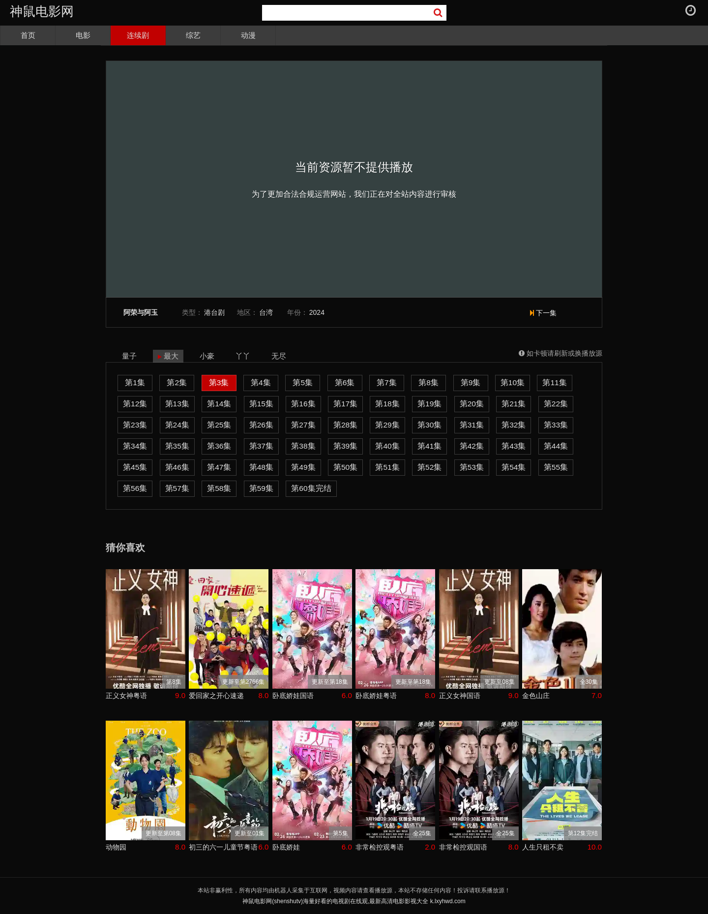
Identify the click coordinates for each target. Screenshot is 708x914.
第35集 (177, 446)
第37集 (261, 446)
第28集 (345, 425)
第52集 (429, 467)
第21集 (514, 403)
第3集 (219, 382)
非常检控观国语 (463, 847)
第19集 (429, 403)
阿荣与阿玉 (140, 312)
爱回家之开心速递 (216, 696)
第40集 (387, 446)
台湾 (266, 312)
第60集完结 (311, 488)
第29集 (387, 425)
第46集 (177, 467)
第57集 (177, 488)
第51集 (387, 467)
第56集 (135, 488)
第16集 (303, 403)
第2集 (177, 382)
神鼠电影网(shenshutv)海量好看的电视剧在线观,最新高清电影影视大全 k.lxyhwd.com (353, 901)
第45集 (135, 467)
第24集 (177, 425)
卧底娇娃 (286, 847)
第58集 (219, 488)
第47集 (219, 467)
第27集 (303, 425)
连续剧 (138, 35)
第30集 (429, 425)
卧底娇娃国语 (293, 696)
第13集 (177, 403)
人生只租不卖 (542, 847)
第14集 (219, 403)
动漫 (248, 35)
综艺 (193, 35)
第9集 (471, 382)
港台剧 (214, 312)
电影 (83, 35)
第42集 (472, 446)
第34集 (135, 446)
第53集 (472, 467)
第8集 (428, 382)
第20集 (472, 403)
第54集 (514, 467)
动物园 (116, 847)
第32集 (514, 425)
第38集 (303, 446)
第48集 (261, 467)
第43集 (514, 446)
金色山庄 (536, 696)
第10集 (513, 382)
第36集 (219, 446)
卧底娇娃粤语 (376, 696)
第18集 (387, 403)
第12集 (135, 403)
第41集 (429, 446)
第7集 (387, 382)
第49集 (303, 467)
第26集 (261, 425)
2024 (316, 312)
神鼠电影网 (42, 11)
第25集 (219, 425)
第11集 (554, 382)
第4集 (261, 382)
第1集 (135, 382)
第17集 (345, 403)
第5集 (303, 382)
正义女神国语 (459, 696)
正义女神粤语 (126, 696)
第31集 (472, 425)
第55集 (556, 467)
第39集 (345, 446)
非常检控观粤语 (379, 847)
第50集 (345, 467)
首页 (28, 35)
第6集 (345, 382)
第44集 (556, 446)
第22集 (556, 403)
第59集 (261, 488)
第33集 (556, 425)
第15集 (261, 403)
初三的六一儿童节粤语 (223, 847)
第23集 (135, 425)
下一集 (543, 313)
